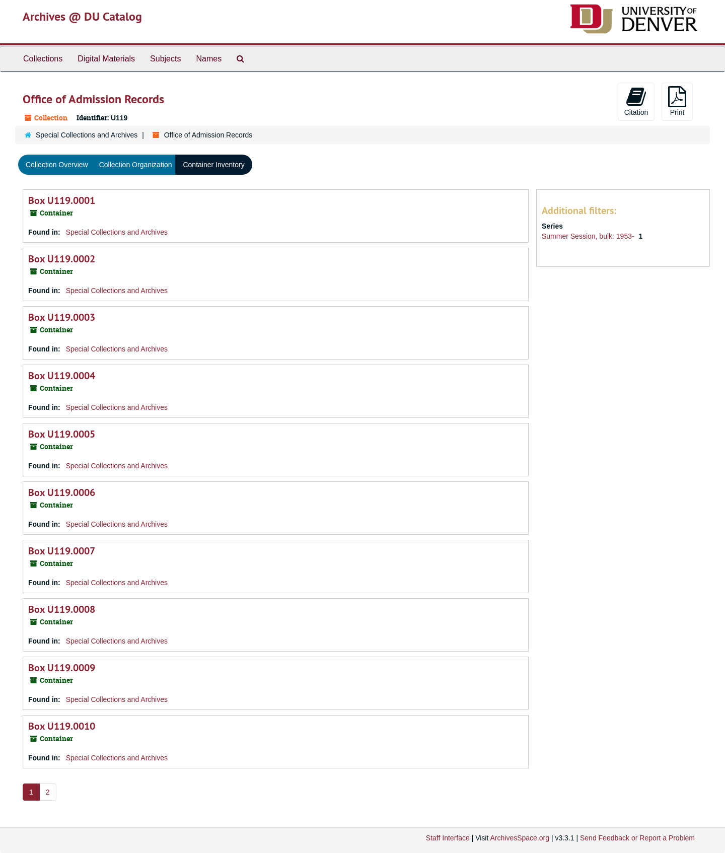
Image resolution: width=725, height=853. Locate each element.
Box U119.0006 (61, 492)
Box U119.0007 (61, 550)
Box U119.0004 (61, 375)
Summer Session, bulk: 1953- (589, 236)
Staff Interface (448, 838)
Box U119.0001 (61, 200)
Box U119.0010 (61, 726)
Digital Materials (106, 58)
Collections (42, 58)
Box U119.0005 (61, 434)
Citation (636, 101)
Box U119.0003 (61, 317)
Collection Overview (57, 165)
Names (209, 58)
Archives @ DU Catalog (82, 16)
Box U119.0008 (61, 609)
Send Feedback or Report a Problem (637, 838)
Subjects (165, 58)
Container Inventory (213, 165)
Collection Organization (135, 165)
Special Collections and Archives (86, 135)
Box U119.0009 (61, 667)
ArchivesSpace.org (519, 838)
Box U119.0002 (61, 258)
